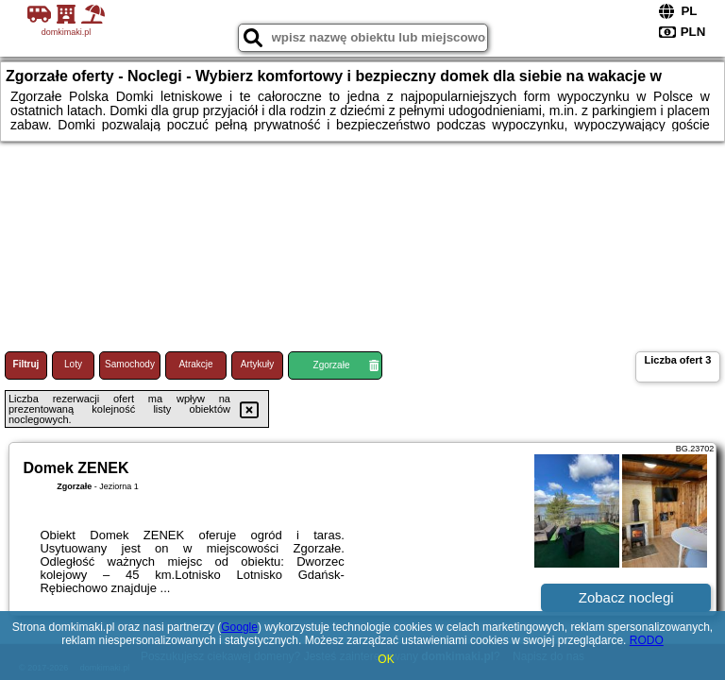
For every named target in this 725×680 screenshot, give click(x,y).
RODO (647, 640)
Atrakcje (195, 364)
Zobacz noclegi (626, 597)
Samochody (130, 364)
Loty (73, 364)
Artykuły (258, 364)
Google (239, 627)
